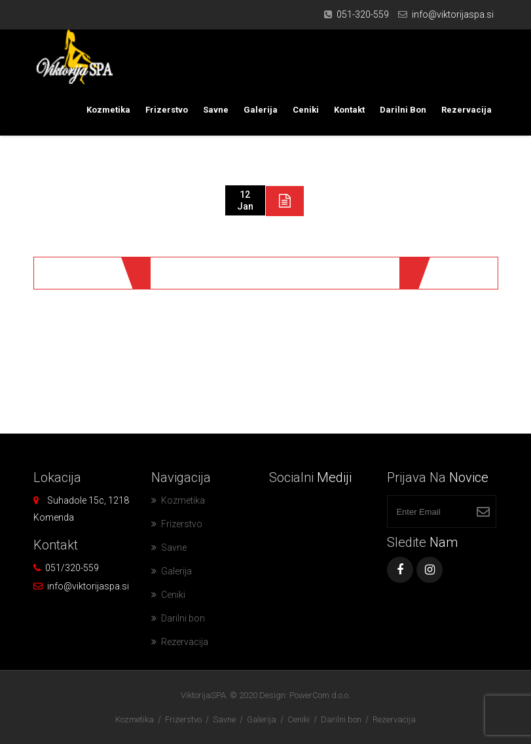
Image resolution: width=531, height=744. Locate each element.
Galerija (261, 110)
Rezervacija (466, 110)
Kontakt (349, 110)
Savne (216, 110)
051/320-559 (72, 568)
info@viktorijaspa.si (453, 14)
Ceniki (306, 110)
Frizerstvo (166, 110)
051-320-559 (363, 14)
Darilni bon (403, 110)
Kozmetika (108, 110)
